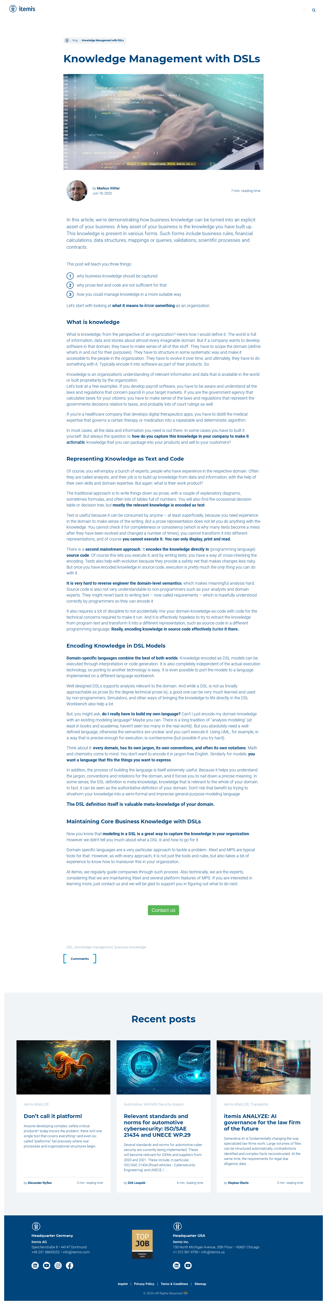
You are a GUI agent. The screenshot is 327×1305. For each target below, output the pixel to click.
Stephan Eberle (238, 1183)
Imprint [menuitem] (123, 1284)
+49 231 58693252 (45, 1252)
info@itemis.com (76, 1252)
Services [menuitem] (149, 10)
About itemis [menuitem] (248, 10)
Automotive (133, 1104)
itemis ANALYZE (36, 1104)
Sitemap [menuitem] (200, 1284)
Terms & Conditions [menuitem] (174, 1284)
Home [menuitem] (129, 10)
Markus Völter (108, 188)
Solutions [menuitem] (171, 10)
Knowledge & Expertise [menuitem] (208, 10)
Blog (75, 40)
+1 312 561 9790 (185, 1252)
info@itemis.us (213, 1252)
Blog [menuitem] (289, 10)
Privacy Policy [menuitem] (144, 1284)
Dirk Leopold (136, 1183)
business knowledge (130, 947)
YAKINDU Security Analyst (163, 1104)
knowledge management (94, 947)
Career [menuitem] (273, 10)
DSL (70, 947)
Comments (80, 959)
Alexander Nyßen (40, 1183)
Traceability (259, 1104)
